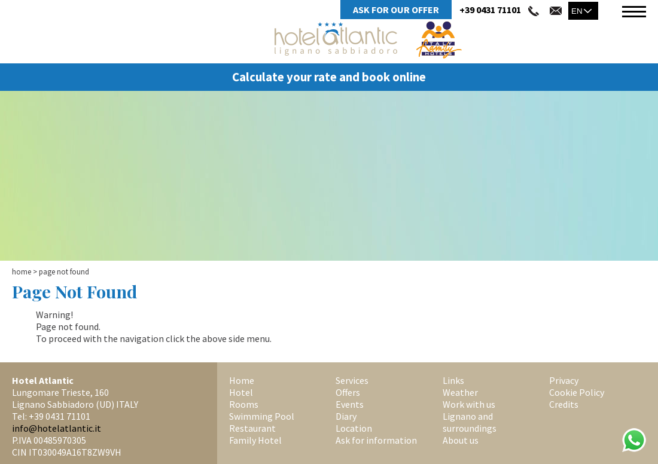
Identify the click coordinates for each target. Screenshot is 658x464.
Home (21, 272)
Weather (460, 392)
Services (352, 380)
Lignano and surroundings (469, 422)
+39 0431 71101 (490, 10)
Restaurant (252, 428)
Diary (346, 416)
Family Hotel (255, 440)
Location (354, 428)
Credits (563, 404)
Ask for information (376, 440)
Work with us (469, 404)
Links (453, 380)
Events (350, 404)
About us (461, 440)
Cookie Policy (576, 392)
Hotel (241, 392)
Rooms (243, 404)
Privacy (563, 380)
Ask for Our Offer (396, 10)
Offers (348, 392)
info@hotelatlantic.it (56, 428)
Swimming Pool (261, 416)
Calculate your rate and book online (329, 77)
